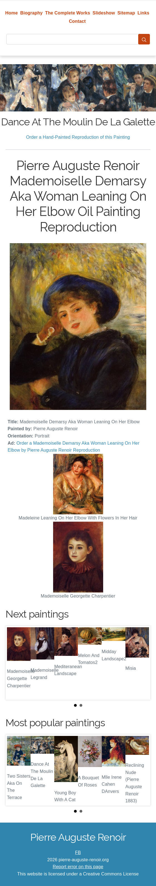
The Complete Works (67, 13)
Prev (14, 662)
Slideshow (104, 13)
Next (141, 662)
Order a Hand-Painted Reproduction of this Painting (78, 137)
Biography (31, 13)
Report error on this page (78, 866)
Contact (77, 21)
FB (78, 852)
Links (144, 13)
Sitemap (126, 13)
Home (11, 13)
